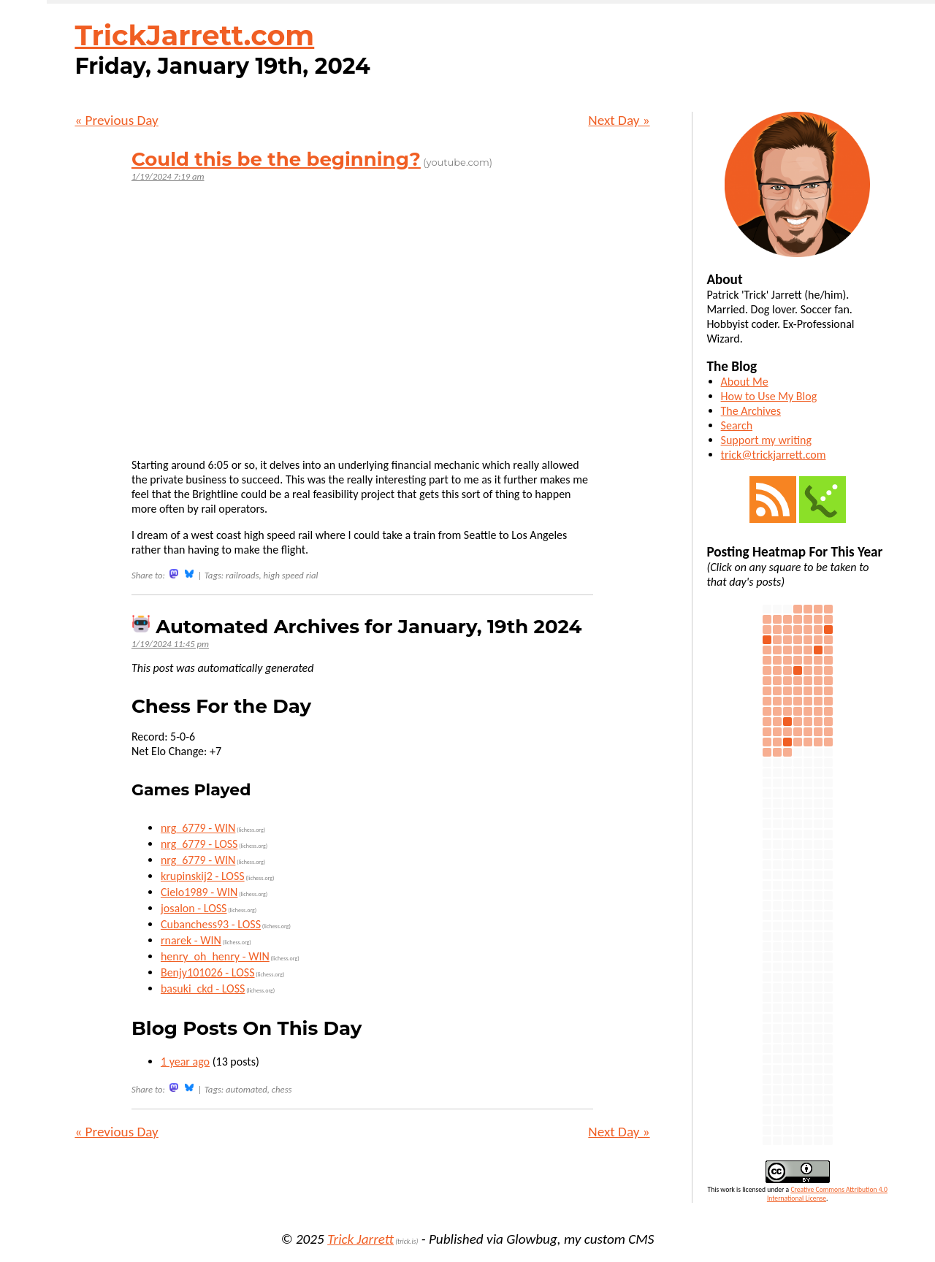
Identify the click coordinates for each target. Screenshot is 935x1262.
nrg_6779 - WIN (198, 828)
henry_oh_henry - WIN (215, 956)
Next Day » (618, 120)
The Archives (751, 411)
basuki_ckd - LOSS (203, 988)
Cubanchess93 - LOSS (211, 924)
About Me (744, 382)
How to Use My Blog (769, 396)
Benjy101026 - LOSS (208, 972)
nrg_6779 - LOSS (199, 844)
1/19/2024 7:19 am (168, 176)
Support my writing (766, 440)
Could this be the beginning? (276, 159)
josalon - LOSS (194, 908)
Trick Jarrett (360, 1239)
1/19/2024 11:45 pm (170, 643)
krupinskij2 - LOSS (203, 876)
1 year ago (185, 1061)
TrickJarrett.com (194, 35)
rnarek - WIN (191, 940)
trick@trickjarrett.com (773, 455)
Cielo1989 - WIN (199, 892)
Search (737, 425)
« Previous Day (116, 120)
